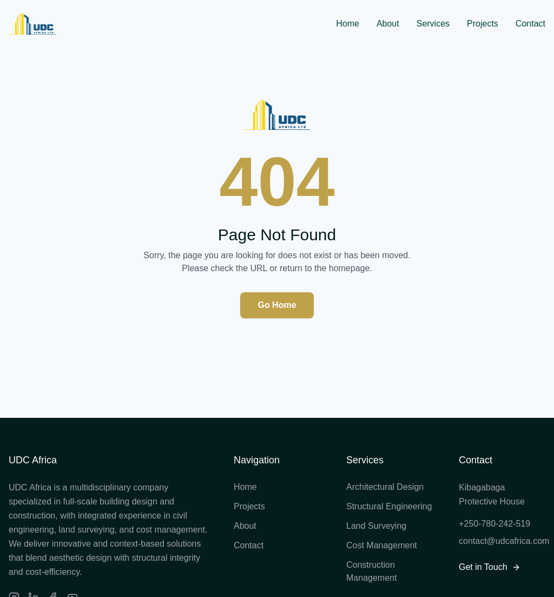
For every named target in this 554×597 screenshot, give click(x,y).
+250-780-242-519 (494, 523)
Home (347, 23)
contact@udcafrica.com (502, 541)
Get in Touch (489, 567)
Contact (530, 23)
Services (433, 23)
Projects (482, 23)
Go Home (277, 305)
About (388, 23)
